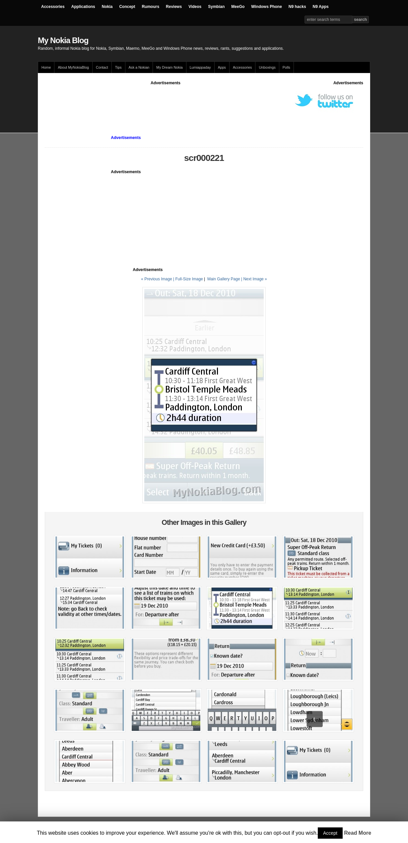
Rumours (150, 6)
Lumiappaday (200, 67)
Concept (127, 6)
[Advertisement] (165, 101)
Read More (357, 833)
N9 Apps (321, 6)
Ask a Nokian (139, 67)
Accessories (53, 6)
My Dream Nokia (169, 67)
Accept (330, 833)
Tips (118, 67)
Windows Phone (266, 6)
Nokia (107, 6)
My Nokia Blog (63, 40)
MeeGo (237, 6)
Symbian (216, 6)
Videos (194, 6)
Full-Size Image (189, 279)
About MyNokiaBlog (73, 67)
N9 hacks (297, 6)
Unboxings (267, 67)
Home (46, 67)
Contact (102, 67)
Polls (286, 67)
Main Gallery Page (223, 279)
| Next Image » (254, 279)
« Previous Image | (158, 279)
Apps (222, 67)
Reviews (174, 6)
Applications (83, 6)
